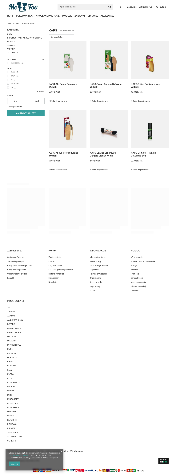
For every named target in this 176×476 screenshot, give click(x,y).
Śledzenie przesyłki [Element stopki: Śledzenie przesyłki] (15, 261)
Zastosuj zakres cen (14, 107)
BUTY (10, 16)
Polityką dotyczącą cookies (19, 455)
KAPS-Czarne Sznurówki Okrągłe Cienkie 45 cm (103, 154)
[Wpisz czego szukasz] (85, 7)
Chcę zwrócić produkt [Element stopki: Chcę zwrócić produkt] (16, 270)
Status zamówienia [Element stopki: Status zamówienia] (15, 257)
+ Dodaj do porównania (58, 101)
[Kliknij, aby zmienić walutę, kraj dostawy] (121, 7)
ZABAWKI (79, 16)
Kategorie (13, 30)
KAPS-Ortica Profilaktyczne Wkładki (145, 85)
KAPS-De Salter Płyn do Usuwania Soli (143, 154)
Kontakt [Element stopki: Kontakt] (10, 278)
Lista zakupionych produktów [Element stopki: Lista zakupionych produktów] (61, 270)
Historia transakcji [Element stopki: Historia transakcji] (56, 274)
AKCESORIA (107, 16)
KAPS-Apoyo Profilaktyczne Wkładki (63, 154)
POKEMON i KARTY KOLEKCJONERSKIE (38, 16)
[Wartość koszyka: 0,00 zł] (162, 7)
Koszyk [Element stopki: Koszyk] (52, 261)
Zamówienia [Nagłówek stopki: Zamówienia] (14, 250)
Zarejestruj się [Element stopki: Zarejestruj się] (55, 257)
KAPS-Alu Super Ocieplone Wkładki (63, 85)
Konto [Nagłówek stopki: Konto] (52, 250)
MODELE (67, 16)
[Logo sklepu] (23, 7)
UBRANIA (93, 16)
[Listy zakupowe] (146, 7)
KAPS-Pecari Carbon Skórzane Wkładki (106, 85)
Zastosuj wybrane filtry (25, 113)
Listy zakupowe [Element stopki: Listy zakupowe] (55, 265)
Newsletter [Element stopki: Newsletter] (53, 282)
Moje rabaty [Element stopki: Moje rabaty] (54, 278)
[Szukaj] (109, 7)
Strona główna (22, 24)
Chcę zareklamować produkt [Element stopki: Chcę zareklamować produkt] (19, 265)
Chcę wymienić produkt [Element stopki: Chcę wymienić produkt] (17, 274)
